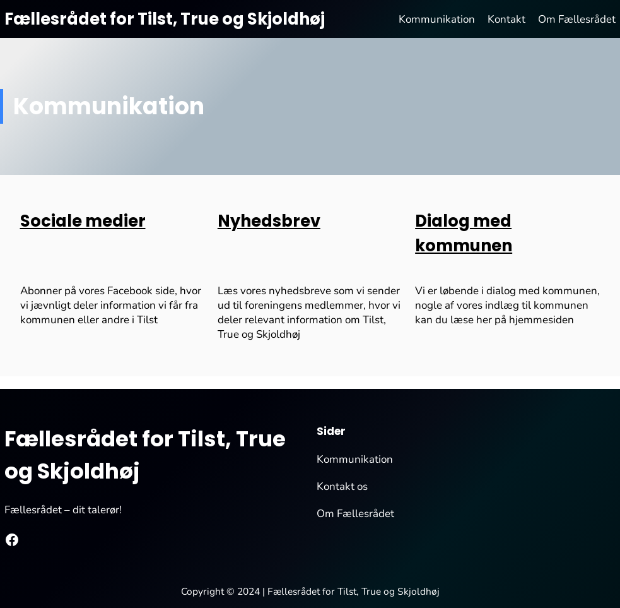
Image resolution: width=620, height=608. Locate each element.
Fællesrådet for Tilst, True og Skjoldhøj (164, 19)
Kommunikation (355, 459)
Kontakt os (342, 486)
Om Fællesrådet (355, 513)
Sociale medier (83, 221)
